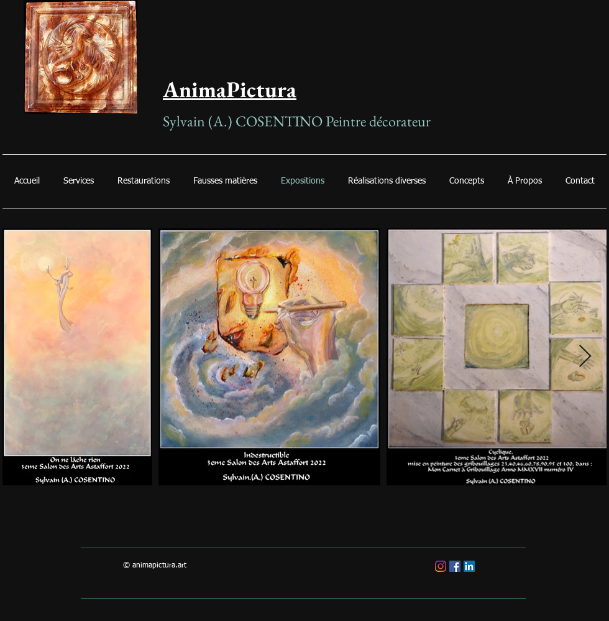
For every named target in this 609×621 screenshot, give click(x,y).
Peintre (347, 121)
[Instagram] (440, 566)
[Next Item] (585, 357)
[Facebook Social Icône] (454, 566)
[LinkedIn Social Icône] (469, 566)
